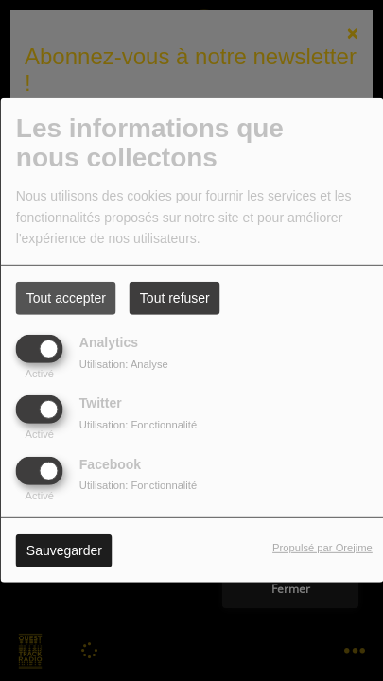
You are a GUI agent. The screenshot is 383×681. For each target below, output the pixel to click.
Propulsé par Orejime (322, 546)
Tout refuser (175, 298)
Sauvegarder (64, 549)
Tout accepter (66, 298)
